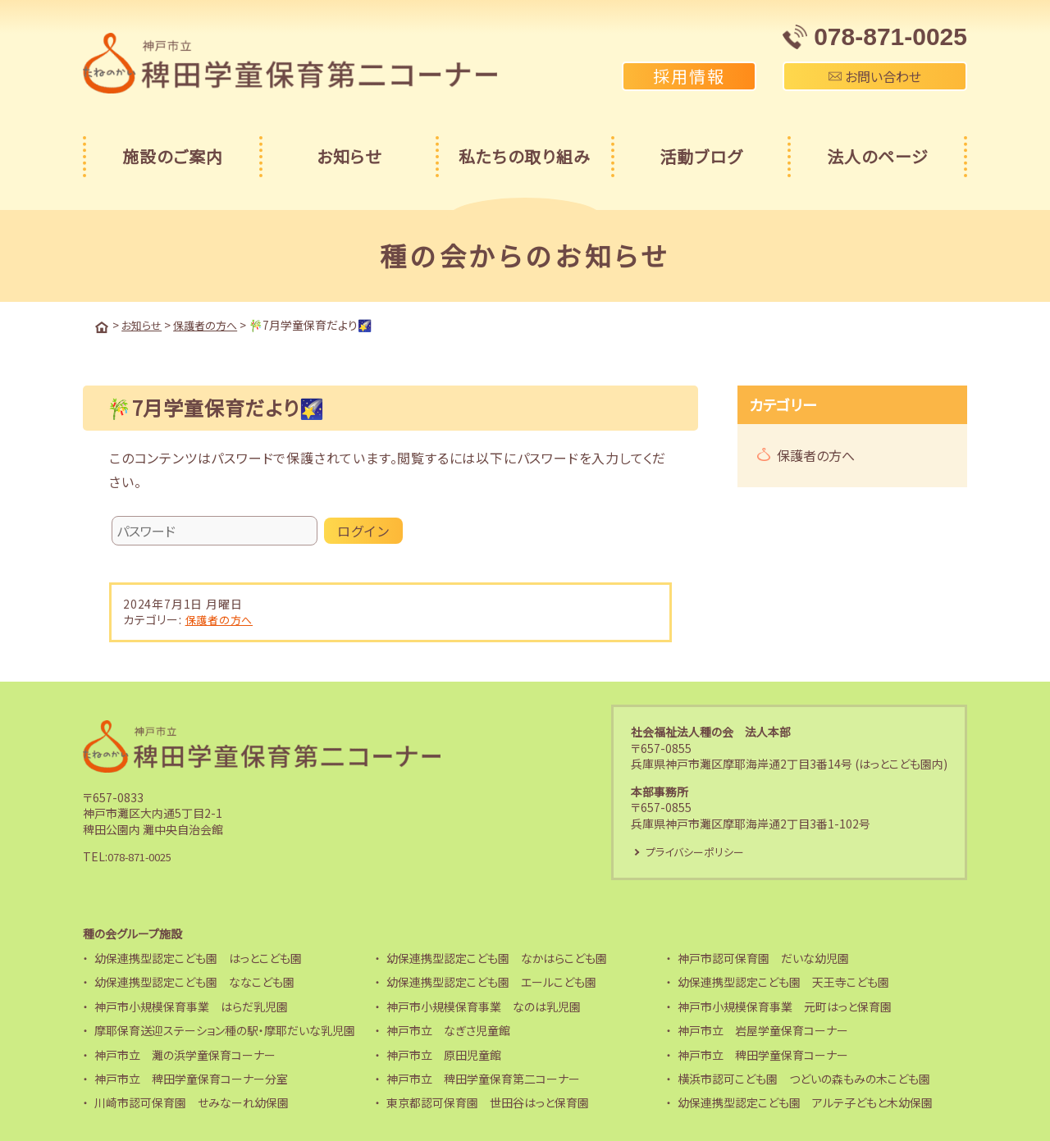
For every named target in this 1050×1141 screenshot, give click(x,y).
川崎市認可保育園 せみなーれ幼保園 (191, 1102)
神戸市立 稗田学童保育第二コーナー (483, 1078)
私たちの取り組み (525, 156)
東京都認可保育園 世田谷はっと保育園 (487, 1102)
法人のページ (878, 156)
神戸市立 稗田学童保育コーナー (763, 1054)
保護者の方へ (221, 617)
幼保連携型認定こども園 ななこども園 (194, 982)
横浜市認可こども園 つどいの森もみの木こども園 (804, 1078)
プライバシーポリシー (698, 850)
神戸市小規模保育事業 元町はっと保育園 (785, 1006)
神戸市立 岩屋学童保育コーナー (763, 1030)
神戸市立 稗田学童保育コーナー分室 (191, 1078)
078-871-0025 (145, 855)
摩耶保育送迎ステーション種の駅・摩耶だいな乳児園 (224, 1030)
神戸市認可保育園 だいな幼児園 (763, 958)
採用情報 (689, 76)
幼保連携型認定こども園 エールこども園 (491, 982)
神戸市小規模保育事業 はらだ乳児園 (191, 1006)
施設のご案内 (172, 156)
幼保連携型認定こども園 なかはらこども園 (496, 958)
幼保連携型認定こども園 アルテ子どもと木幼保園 (805, 1102)
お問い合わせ (875, 76)
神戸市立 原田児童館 (443, 1054)
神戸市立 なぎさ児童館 (448, 1030)
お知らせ (349, 156)
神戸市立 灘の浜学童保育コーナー (185, 1054)
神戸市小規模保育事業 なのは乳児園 (483, 1006)
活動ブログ (701, 156)
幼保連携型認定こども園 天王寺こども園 (783, 982)
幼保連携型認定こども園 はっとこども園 (198, 958)
